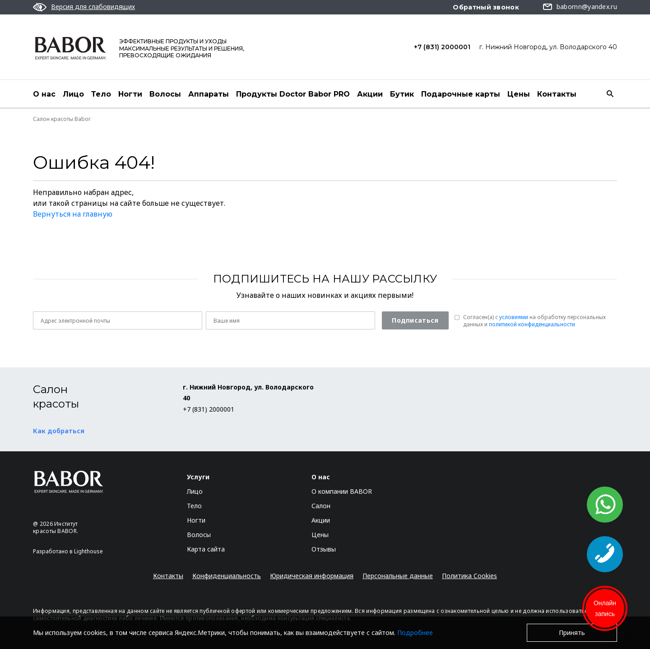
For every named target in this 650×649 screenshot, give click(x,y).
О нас (44, 94)
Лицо (73, 94)
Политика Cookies (469, 575)
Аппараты (208, 94)
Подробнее (415, 632)
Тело (101, 94)
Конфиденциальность (226, 575)
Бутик (402, 94)
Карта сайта (206, 549)
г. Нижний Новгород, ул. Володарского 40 (548, 47)
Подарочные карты (460, 94)
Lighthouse (88, 551)
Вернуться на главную (72, 214)
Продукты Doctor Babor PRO (293, 94)
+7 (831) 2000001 (442, 47)
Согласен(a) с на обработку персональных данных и (534, 321)
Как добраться (58, 430)
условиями (513, 317)
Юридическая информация (311, 575)
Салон (320, 505)
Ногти (130, 94)
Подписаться (415, 320)
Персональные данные (397, 575)
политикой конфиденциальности (532, 324)
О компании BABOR (341, 491)
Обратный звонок (486, 7)
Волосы (165, 94)
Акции (370, 94)
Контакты (556, 94)
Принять (572, 632)
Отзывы (323, 549)
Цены (518, 94)
